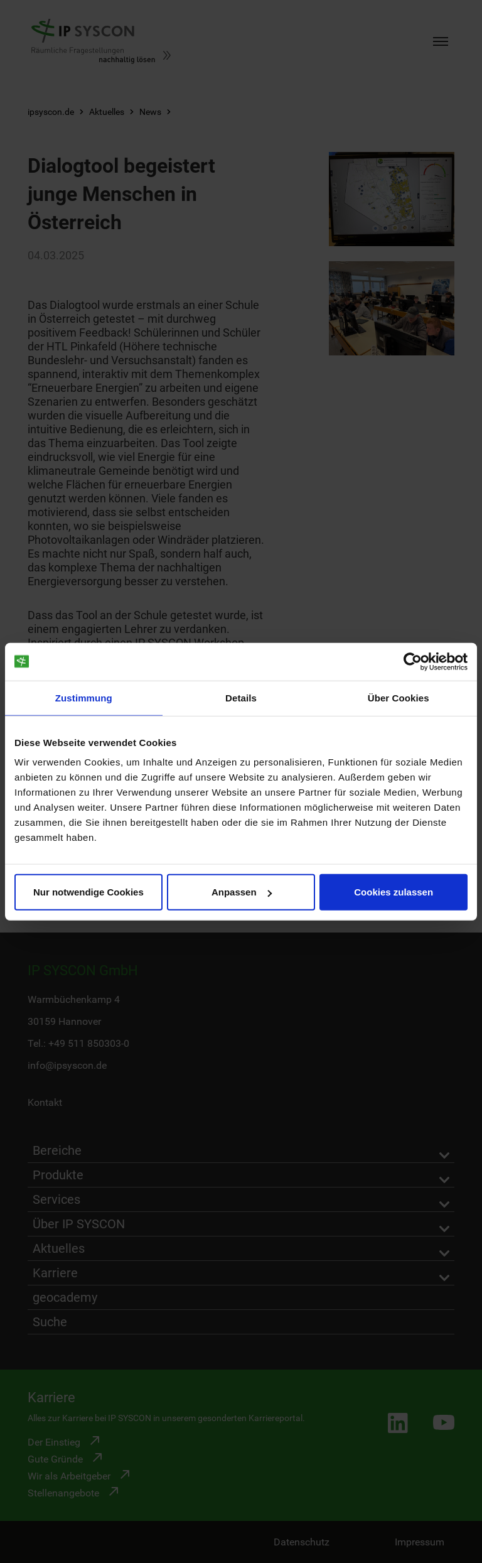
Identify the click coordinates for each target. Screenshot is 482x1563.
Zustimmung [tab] (83, 697)
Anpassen (242, 892)
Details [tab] (241, 697)
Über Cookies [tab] (398, 697)
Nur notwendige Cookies (88, 892)
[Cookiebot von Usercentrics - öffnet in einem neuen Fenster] (413, 661)
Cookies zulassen (393, 892)
